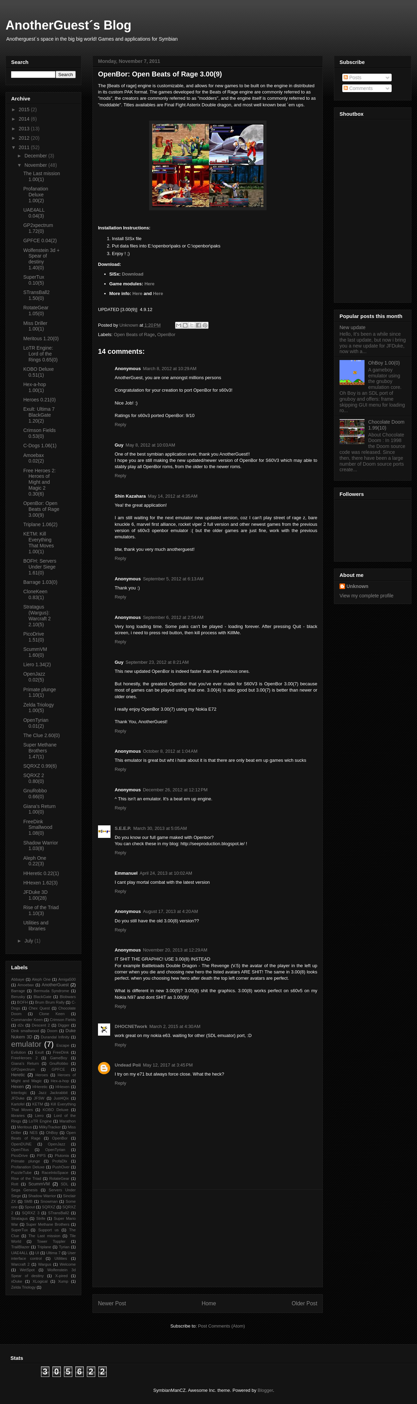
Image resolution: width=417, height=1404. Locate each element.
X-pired (61, 1276)
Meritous (24, 1127)
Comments (358, 88)
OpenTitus (20, 1150)
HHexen (62, 1087)
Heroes (41, 1075)
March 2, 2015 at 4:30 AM (175, 1026)
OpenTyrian (55, 1150)
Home (209, 1303)
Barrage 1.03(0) (40, 582)
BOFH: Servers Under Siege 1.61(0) (39, 567)
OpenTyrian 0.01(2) (35, 723)
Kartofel (18, 1104)
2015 (25, 109)
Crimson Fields (63, 1020)
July (29, 941)
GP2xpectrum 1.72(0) (38, 228)
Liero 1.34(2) (37, 664)
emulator (26, 1044)
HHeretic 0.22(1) (41, 873)
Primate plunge (25, 1161)
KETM (37, 1104)
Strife (40, 1218)
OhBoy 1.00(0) (384, 363)
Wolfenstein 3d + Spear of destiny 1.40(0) (41, 258)
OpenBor (166, 334)
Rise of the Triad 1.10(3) (41, 910)
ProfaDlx (59, 1161)
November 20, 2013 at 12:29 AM (175, 950)
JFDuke (18, 1098)
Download (133, 274)
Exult (39, 1052)
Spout (30, 1207)
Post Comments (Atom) (221, 1326)
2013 (25, 128)
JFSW (39, 1098)
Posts (352, 77)
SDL (64, 1184)
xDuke (16, 1281)
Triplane (44, 1247)
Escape (62, 1045)
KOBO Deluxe (55, 1110)
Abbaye (17, 979)
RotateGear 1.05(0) (35, 310)
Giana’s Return (25, 1063)
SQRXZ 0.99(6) (40, 766)
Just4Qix (61, 1098)
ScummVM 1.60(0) (35, 652)
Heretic (18, 1074)
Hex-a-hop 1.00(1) (34, 387)
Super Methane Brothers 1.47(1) (40, 750)
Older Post (304, 1303)
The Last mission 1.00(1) (41, 176)
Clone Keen (52, 1014)
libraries (18, 1115)
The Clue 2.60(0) (41, 735)
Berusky (18, 997)
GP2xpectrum (23, 1069)
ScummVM (39, 1184)
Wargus (44, 1264)
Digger (64, 1025)
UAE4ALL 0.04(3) (33, 213)
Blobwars (68, 997)
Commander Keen (27, 1020)
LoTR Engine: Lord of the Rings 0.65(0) (40, 353)
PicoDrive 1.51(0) (33, 637)
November (36, 165)
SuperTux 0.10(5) (33, 280)
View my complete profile (366, 595)
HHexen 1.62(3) (40, 882)
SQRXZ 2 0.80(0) (33, 778)
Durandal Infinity (55, 1037)
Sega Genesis (24, 1190)
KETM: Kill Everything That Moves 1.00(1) (38, 542)
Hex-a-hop (60, 1081)
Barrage (18, 991)
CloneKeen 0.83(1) (35, 594)
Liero (39, 1115)
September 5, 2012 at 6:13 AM (173, 578)
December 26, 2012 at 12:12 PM (175, 789)
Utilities (61, 1258)
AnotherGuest (55, 984)
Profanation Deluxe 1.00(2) (35, 194)
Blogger (265, 1390)
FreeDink (60, 1052)
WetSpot (27, 1270)
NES (34, 1132)
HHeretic (40, 1087)
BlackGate (42, 997)
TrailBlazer (20, 1247)
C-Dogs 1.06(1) (40, 445)
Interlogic (19, 1093)
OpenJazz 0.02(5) (34, 677)
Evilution (18, 1052)
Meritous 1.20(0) (41, 338)
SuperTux (19, 1230)
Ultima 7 (53, 1253)
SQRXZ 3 (30, 1213)
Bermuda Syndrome (51, 991)
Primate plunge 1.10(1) (39, 692)
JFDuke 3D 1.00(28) (35, 895)
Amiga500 (67, 979)
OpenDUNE (21, 1144)
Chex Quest (39, 1008)
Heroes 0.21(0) (39, 399)
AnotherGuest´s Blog (68, 25)
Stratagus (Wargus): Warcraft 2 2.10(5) (37, 615)
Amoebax (25, 985)
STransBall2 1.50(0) (36, 295)
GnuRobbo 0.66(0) (35, 793)
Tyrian (64, 1247)
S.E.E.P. (123, 828)
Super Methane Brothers (48, 1224)
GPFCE (58, 1069)
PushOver (61, 1167)
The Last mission (44, 1236)
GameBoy (58, 1058)
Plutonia (62, 1155)
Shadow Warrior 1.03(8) (40, 845)
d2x (20, 1025)
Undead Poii (128, 1065)
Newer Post (112, 1303)
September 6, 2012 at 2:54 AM (173, 617)
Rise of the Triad (26, 1178)
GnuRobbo (58, 1063)
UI (37, 1253)
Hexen (17, 1086)
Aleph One (41, 979)
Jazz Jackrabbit (53, 1093)
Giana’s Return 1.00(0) (39, 809)
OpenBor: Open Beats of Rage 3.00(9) (41, 509)
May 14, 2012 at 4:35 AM (173, 496)
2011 (25, 147)
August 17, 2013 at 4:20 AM (170, 911)
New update (353, 327)
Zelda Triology (23, 1287)
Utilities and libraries (35, 925)
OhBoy (52, 1132)
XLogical (40, 1281)
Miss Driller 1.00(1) (35, 326)
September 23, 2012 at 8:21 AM (157, 662)
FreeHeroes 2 (24, 1058)
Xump (63, 1281)
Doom (52, 1031)
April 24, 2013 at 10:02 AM (166, 873)
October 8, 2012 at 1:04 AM (170, 751)
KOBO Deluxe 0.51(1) (38, 372)
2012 (25, 138)
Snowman (49, 1201)
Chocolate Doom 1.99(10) (386, 425)
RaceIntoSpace (55, 1172)
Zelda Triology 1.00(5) (38, 707)
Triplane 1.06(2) (40, 524)
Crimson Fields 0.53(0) (39, 433)
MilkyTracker (50, 1127)
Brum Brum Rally (50, 1002)
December (36, 155)
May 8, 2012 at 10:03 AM (150, 445)
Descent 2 (41, 1025)
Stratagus (19, 1218)
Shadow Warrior (42, 1196)
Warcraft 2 (20, 1264)
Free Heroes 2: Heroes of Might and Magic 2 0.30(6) (39, 482)
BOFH (22, 1002)
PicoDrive (19, 1155)
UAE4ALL (19, 1253)
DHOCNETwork (131, 1026)
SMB (28, 1201)
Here (150, 283)
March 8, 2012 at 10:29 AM (169, 368)
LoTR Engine (40, 1121)
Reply (120, 424)
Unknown (357, 586)
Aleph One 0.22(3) (34, 861)
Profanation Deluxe (27, 1167)
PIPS (41, 1155)
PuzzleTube (21, 1172)
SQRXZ (49, 1207)
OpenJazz (56, 1144)
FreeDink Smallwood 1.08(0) (37, 827)
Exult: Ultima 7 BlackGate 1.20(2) (39, 415)
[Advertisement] (208, 1238)
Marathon (67, 1121)
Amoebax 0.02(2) (33, 458)
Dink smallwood (25, 1031)
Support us (48, 1230)
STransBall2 (58, 1213)
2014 (25, 119)
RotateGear (59, 1178)
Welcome (68, 1264)
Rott (14, 1184)
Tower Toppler (51, 1241)
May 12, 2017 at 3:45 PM (168, 1065)
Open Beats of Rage (134, 334)
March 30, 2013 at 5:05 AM (160, 828)
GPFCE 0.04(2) (40, 240)
